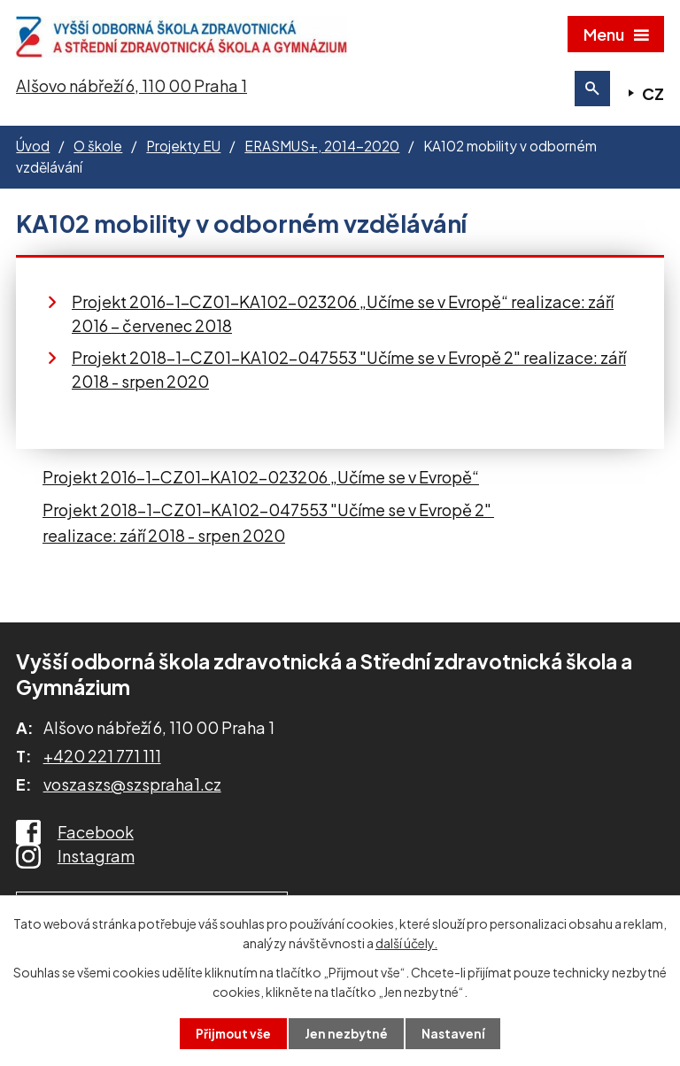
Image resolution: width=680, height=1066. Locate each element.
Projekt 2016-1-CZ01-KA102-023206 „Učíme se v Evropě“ (260, 483)
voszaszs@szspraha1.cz (132, 791)
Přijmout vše (232, 1033)
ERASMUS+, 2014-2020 (321, 151)
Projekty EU (183, 151)
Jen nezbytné (347, 1033)
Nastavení (455, 1033)
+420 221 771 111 (102, 762)
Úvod (33, 151)
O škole (97, 151)
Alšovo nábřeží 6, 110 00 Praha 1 (131, 91)
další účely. (406, 942)
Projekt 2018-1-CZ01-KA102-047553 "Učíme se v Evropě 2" (268, 516)
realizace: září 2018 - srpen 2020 (163, 541)
